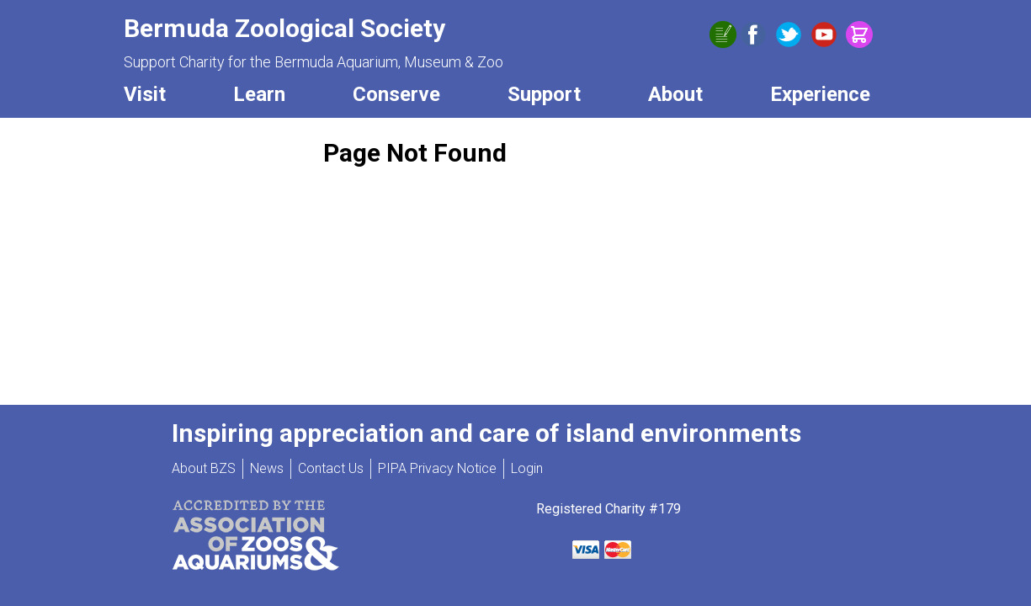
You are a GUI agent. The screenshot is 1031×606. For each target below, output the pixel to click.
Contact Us (331, 468)
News (267, 468)
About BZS (204, 468)
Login (527, 468)
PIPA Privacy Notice (437, 468)
